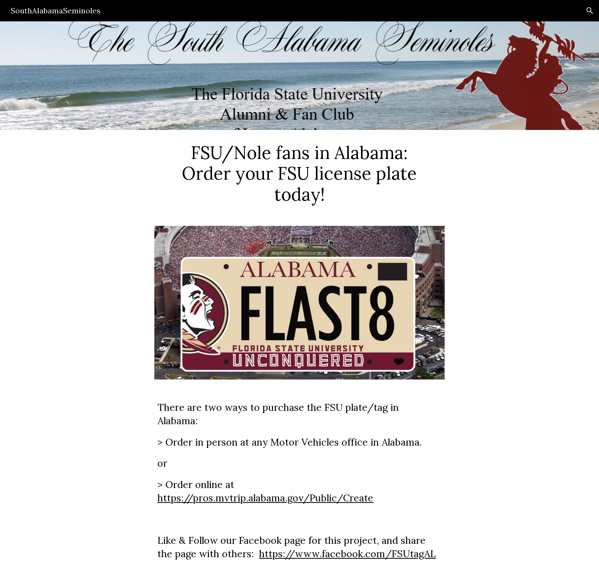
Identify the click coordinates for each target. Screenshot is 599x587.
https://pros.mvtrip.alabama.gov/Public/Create (265, 498)
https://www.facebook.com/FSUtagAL (347, 554)
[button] (590, 11)
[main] (299, 173)
